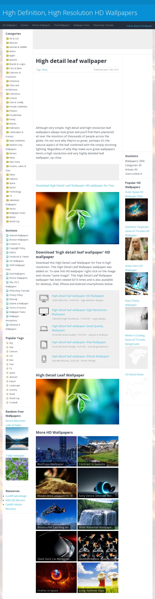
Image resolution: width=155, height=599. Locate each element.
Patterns (13, 178)
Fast (11, 364)
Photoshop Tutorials (103, 25)
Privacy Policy (16, 294)
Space (12, 183)
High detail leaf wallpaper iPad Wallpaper (79, 340)
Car (11, 355)
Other (12, 174)
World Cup (14, 221)
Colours (13, 98)
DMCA (12, 252)
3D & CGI (14, 38)
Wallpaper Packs (82, 25)
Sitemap (13, 299)
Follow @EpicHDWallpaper (139, 25)
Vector (12, 208)
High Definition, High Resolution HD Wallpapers (70, 12)
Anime (12, 51)
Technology (15, 191)
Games (12, 123)
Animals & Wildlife (18, 47)
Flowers (13, 110)
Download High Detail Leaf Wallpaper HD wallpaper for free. (75, 185)
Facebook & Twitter (19, 256)
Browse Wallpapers (18, 239)
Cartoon (13, 351)
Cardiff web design (16, 496)
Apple (12, 55)
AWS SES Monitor (15, 500)
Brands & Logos (17, 64)
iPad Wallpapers (62, 25)
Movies (12, 153)
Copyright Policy (17, 248)
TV (10, 195)
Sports (12, 187)
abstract (13, 377)
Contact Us (14, 243)
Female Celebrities (18, 106)
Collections (14, 93)
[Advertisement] (58, 3)
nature (12, 381)
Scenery (13, 389)
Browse (24, 25)
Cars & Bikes (15, 68)
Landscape (14, 385)
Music (12, 157)
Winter (12, 217)
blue (11, 360)
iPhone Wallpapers (41, 25)
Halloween (14, 127)
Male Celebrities (17, 140)
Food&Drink (15, 115)
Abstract (13, 42)
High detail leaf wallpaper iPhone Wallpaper (80, 352)
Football (13, 402)
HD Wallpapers (10, 25)
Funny (12, 119)
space (12, 372)
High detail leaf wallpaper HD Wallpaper (78, 296)
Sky (11, 343)
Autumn (13, 59)
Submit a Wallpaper (18, 303)
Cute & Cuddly (16, 102)
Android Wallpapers (18, 235)
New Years (14, 161)
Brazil (12, 394)
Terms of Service (17, 307)
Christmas (14, 81)
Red (11, 347)
